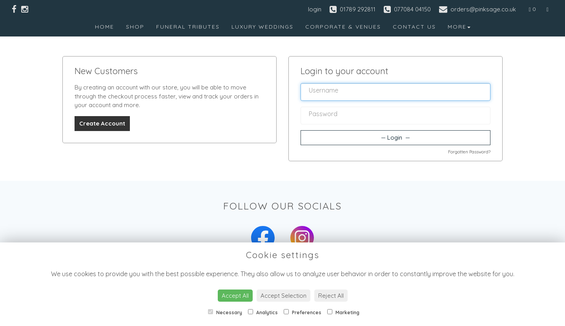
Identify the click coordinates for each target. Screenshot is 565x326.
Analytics (263, 312)
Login (395, 137)
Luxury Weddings (262, 26)
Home (104, 26)
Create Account (102, 123)
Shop (135, 26)
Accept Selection (283, 295)
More (459, 26)
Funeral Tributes (188, 26)
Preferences (302, 312)
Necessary (225, 312)
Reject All (331, 295)
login (314, 9)
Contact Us (414, 26)
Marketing (343, 312)
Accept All (235, 295)
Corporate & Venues (343, 26)
